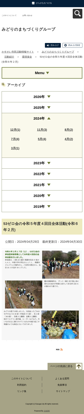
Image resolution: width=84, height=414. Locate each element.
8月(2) (69, 129)
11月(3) (42, 129)
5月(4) (42, 139)
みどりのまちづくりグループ (58, 51)
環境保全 (27, 56)
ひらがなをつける (44, 3)
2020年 (39, 196)
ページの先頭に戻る (61, 366)
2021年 (39, 185)
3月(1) (15, 148)
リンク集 (21, 391)
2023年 (39, 163)
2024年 (39, 118)
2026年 (39, 97)
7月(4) (15, 139)
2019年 (39, 206)
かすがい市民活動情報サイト (18, 51)
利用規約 (21, 385)
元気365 (47, 411)
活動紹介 (9, 56)
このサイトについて (9, 15)
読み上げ (55, 45)
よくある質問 (62, 378)
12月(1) (15, 129)
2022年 (39, 174)
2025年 (39, 107)
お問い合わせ (27, 15)
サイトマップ (63, 391)
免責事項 (62, 385)
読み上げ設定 (74, 45)
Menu (39, 73)
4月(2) (69, 139)
